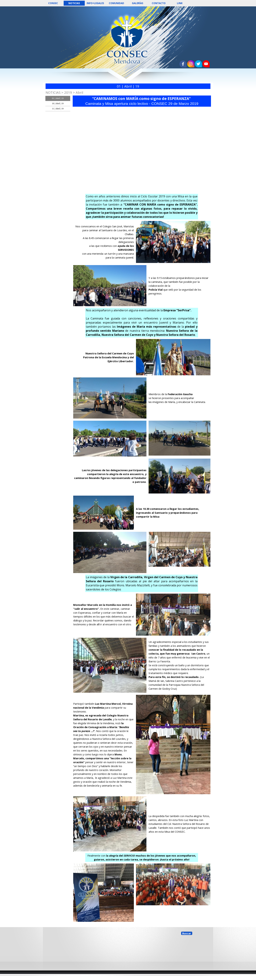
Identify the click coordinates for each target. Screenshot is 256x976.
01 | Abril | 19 (57, 98)
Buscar (186, 933)
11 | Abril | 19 (57, 108)
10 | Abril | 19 (57, 103)
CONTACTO (159, 3)
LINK (180, 3)
